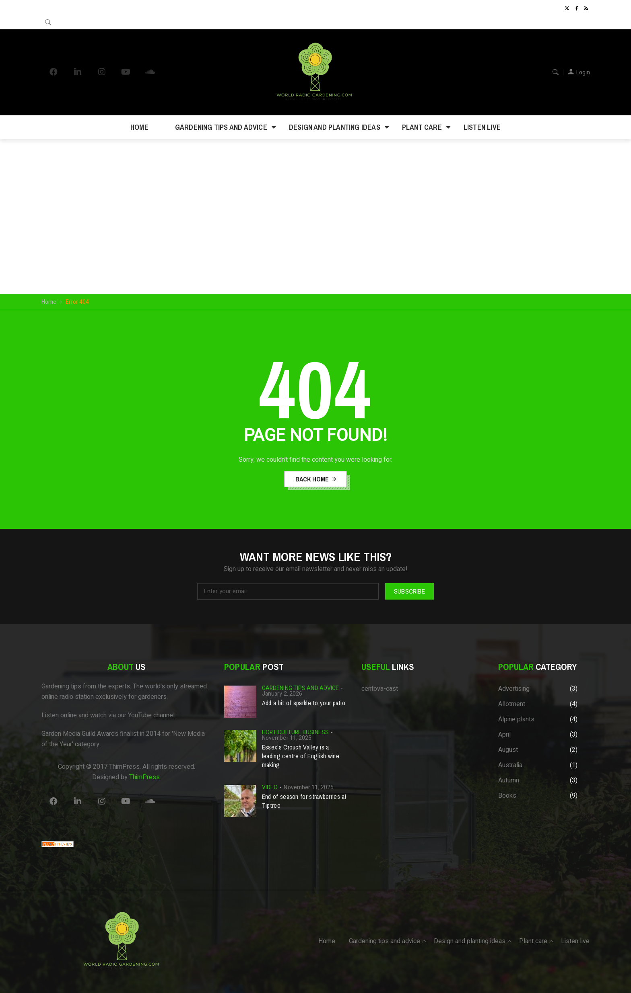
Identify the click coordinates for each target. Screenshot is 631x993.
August (508, 750)
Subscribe (409, 591)
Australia (510, 765)
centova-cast (379, 689)
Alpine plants (516, 719)
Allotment (511, 704)
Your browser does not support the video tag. (315, 196)
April (504, 734)
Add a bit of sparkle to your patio (303, 702)
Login (583, 72)
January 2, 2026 (282, 694)
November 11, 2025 (287, 738)
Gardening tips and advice (221, 127)
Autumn (508, 780)
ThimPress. (145, 777)
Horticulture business (295, 732)
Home (139, 127)
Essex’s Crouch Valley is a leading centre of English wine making (300, 756)
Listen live (482, 127)
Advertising (514, 689)
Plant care (422, 127)
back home (312, 479)
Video (270, 787)
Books (507, 796)
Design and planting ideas (334, 127)
